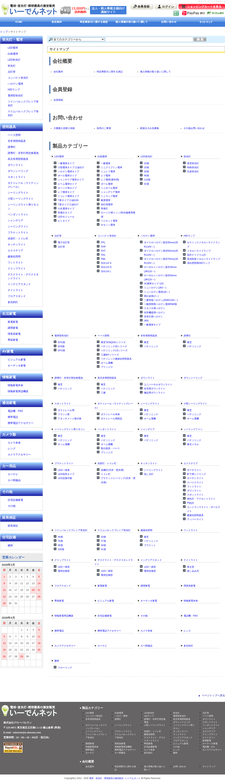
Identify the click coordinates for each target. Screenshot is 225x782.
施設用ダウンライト (154, 392)
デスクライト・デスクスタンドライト (24, 276)
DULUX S (106, 263)
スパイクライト (195, 482)
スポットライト (62, 403)
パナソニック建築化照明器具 (116, 358)
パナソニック (151, 346)
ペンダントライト (107, 429)
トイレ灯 (105, 474)
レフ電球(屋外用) (110, 179)
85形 (60, 545)
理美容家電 (189, 585)
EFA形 (61, 346)
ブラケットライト (63, 463)
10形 (146, 163)
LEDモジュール (66, 216)
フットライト (194, 486)
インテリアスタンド (151, 560)
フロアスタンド (62, 585)
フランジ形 (64, 414)
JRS (146, 320)
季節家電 (59, 600)
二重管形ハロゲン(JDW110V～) (161, 300)
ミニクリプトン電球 (111, 167)
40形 (146, 175)
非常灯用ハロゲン (153, 316)
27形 (103, 541)
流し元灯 (148, 474)
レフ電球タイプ (66, 192)
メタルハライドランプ (199, 250)
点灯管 (58, 235)
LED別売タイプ (66, 474)
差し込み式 (193, 571)
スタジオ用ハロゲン (154, 308)
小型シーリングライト (195, 403)
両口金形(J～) (151, 296)
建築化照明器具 (195, 515)
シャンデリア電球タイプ (71, 179)
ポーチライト (194, 470)
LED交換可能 (65, 478)
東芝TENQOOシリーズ (113, 342)
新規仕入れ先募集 (149, 128)
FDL (103, 255)
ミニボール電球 (109, 188)
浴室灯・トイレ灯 (107, 463)
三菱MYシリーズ (110, 354)
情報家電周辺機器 (63, 615)
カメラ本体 (146, 630)
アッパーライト (195, 519)
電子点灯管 (64, 242)
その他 (144, 615)
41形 (103, 549)
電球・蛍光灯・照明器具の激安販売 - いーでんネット (114, 778)
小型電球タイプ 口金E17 (71, 167)
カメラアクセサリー (65, 645)
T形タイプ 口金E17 (68, 204)
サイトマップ (206, 22)
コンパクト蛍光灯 (107, 235)
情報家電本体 (191, 600)
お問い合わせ (169, 22)
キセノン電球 (108, 225)
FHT (103, 250)
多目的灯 (188, 645)
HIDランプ (189, 235)
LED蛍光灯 (146, 156)
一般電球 (105, 163)
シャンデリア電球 (110, 192)
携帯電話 (59, 630)
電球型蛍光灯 (61, 335)
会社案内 (56, 22)
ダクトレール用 (66, 410)
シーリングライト (150, 403)
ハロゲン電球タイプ (68, 171)
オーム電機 (107, 363)
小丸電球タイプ (66, 208)
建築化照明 (146, 530)
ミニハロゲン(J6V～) (155, 287)
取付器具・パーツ (110, 448)
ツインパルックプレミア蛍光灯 (70, 530)
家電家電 (102, 585)
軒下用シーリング (196, 474)
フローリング (65, 667)
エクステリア (191, 463)
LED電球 (59, 156)
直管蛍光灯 (193, 163)
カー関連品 (146, 645)
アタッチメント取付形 (69, 418)
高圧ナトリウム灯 (196, 255)
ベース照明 (103, 335)
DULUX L (106, 271)
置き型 (190, 567)
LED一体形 (64, 470)
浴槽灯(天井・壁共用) (112, 470)
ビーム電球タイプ (67, 184)
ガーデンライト (195, 478)
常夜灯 (104, 208)
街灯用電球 (107, 204)
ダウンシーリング (193, 378)
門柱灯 (190, 503)
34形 (103, 545)
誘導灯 (187, 335)
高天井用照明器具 (107, 378)
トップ (4, 31)
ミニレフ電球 (108, 171)
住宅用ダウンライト (154, 388)
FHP (103, 246)
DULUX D (106, 267)
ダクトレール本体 (110, 414)
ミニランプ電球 (109, 196)
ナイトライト (191, 560)
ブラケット (150, 545)
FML (103, 259)
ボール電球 (107, 184)
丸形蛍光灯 (193, 171)
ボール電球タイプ (67, 175)
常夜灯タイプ (65, 212)
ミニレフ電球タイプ (68, 196)
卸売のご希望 (104, 128)
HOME (19, 22)
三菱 (103, 392)
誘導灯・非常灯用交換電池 (68, 378)
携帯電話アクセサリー (109, 630)
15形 (146, 167)
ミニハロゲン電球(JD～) (157, 292)
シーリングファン (193, 429)
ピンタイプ (64, 220)
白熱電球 (102, 156)
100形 (61, 549)
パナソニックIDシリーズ (114, 346)
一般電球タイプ (66, 163)
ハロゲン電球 (148, 235)
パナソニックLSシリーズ (114, 350)
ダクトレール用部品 (111, 418)
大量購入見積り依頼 (64, 128)
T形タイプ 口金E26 (68, 200)
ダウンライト (148, 378)
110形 (147, 179)
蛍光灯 (187, 156)
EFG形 (61, 350)
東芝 (146, 342)
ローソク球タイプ (67, 188)
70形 (60, 541)
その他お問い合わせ (194, 128)
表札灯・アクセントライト (201, 498)
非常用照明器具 (149, 335)
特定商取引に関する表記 (93, 22)
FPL (103, 242)
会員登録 (58, 100)
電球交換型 (64, 571)
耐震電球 (105, 200)
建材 (56, 660)
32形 (146, 184)
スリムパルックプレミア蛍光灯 (114, 530)
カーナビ (102, 645)
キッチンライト (149, 463)
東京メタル (193, 444)
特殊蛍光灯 (193, 167)
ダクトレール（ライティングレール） (24, 185)
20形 (146, 171)
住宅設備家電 (105, 615)
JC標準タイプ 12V (154, 283)
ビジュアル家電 (106, 600)
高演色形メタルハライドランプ (203, 259)
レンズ (187, 630)
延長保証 (13, 525)
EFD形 (61, 342)
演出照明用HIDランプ (198, 263)
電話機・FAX (191, 615)
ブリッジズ (107, 367)
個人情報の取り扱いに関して (131, 22)
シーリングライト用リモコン (69, 429)
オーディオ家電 (149, 600)
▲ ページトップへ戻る (211, 695)
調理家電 (145, 585)
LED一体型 (64, 567)
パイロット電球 (109, 220)
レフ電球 (105, 175)
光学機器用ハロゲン (154, 312)
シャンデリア (148, 429)
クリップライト (62, 560)
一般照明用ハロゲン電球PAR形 (160, 304)
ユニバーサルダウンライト (158, 384)
